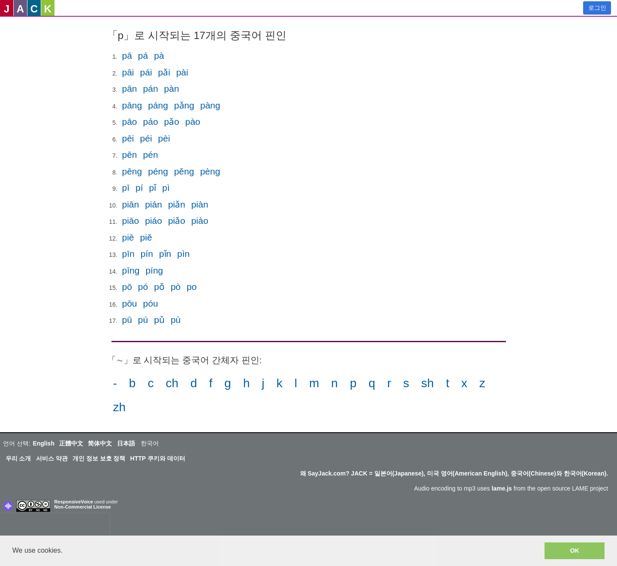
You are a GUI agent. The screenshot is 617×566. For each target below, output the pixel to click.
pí (139, 188)
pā (127, 55)
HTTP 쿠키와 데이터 (157, 458)
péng (158, 171)
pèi (164, 138)
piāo (130, 221)
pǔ (159, 320)
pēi (128, 138)
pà (159, 55)
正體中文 (71, 443)
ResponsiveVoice (73, 501)
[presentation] (55, 526)
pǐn (165, 254)
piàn (199, 204)
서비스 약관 (52, 458)
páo (150, 121)
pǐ (153, 188)
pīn (128, 254)
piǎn (176, 204)
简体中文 (100, 443)
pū (127, 320)
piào (199, 221)
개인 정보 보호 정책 (99, 458)
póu (150, 303)
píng (154, 270)
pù (176, 320)
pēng (132, 171)
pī (126, 188)
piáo (153, 221)
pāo (129, 121)
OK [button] (574, 550)
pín (147, 254)
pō (127, 287)
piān (130, 204)
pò (176, 287)
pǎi (164, 72)
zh (119, 407)
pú (143, 320)
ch (172, 383)
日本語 (126, 443)
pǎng (184, 105)
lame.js (501, 488)
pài (182, 72)
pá (143, 55)
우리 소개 (18, 458)
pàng (210, 105)
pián (153, 204)
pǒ (159, 287)
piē (128, 237)
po (191, 287)
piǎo (176, 221)
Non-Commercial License (82, 506)
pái (146, 72)
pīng (131, 270)
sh (427, 383)
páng (158, 105)
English (43, 443)
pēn (129, 155)
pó (143, 287)
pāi (128, 72)
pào (192, 121)
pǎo (171, 121)
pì (166, 188)
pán (150, 88)
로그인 (597, 7)
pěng (184, 171)
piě (146, 237)
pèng (210, 171)
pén (150, 155)
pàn (171, 88)
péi (146, 138)
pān (129, 88)
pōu (129, 303)
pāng (132, 105)
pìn (183, 254)
